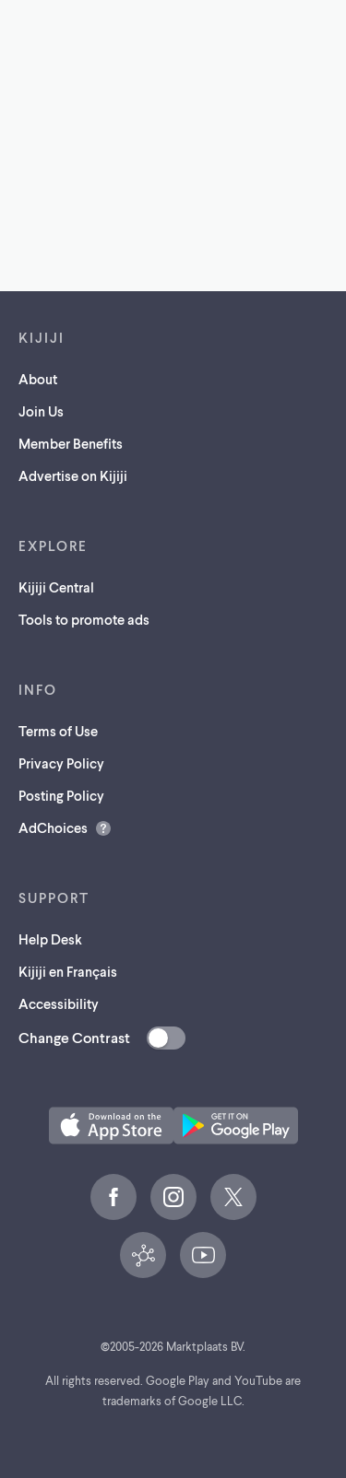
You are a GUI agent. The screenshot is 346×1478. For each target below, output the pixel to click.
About (37, 378)
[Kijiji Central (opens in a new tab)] (143, 1255)
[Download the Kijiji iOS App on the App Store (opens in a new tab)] (111, 1125)
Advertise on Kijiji (72, 475)
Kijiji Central (56, 587)
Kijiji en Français (67, 971)
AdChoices (53, 827)
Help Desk (50, 939)
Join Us (41, 411)
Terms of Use (58, 730)
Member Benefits (70, 443)
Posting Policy (61, 795)
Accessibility (58, 1003)
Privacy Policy (61, 763)
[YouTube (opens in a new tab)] (203, 1255)
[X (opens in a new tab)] (233, 1197)
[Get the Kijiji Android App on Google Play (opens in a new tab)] (235, 1125)
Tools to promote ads (83, 619)
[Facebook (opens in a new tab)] (113, 1197)
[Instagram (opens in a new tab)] (173, 1197)
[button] (111, 1125)
